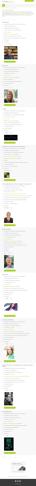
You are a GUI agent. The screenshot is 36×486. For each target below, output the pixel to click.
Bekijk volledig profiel (10, 61)
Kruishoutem (12, 187)
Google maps (13, 26)
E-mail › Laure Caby (7, 75)
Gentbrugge (12, 150)
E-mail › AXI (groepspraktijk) (8, 421)
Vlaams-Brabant (6, 323)
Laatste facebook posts (8, 128)
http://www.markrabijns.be (11, 378)
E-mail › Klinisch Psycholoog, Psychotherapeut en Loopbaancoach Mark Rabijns (16, 376)
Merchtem (11, 415)
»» (15, 19)
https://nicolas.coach (10, 34)
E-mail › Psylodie (6, 118)
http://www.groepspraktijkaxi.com (12, 423)
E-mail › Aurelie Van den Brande (9, 329)
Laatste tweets (6, 166)
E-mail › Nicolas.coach (7, 32)
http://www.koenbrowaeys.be (11, 158)
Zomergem (12, 69)
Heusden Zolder (9, 278)
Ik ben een (29, 0)
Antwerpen (5, 26)
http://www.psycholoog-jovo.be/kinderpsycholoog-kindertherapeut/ (17, 195)
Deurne (9, 26)
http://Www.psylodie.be (10, 120)
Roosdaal (11, 323)
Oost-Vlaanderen (6, 69)
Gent (11, 370)
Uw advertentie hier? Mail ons (18, 471)
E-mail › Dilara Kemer (7, 284)
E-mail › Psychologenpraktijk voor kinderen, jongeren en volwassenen (15, 193)
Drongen (11, 233)
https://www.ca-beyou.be (11, 77)
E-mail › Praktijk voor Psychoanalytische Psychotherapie (13, 156)
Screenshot (16, 34)
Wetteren (11, 112)
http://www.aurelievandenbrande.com (13, 331)
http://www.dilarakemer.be (11, 286)
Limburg (5, 278)
